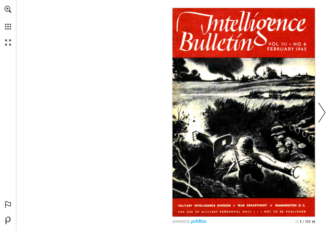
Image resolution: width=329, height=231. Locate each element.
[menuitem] (8, 17)
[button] (8, 9)
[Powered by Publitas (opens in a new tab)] (8, 220)
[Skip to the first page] (297, 221)
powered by (181, 221)
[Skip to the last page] (313, 221)
